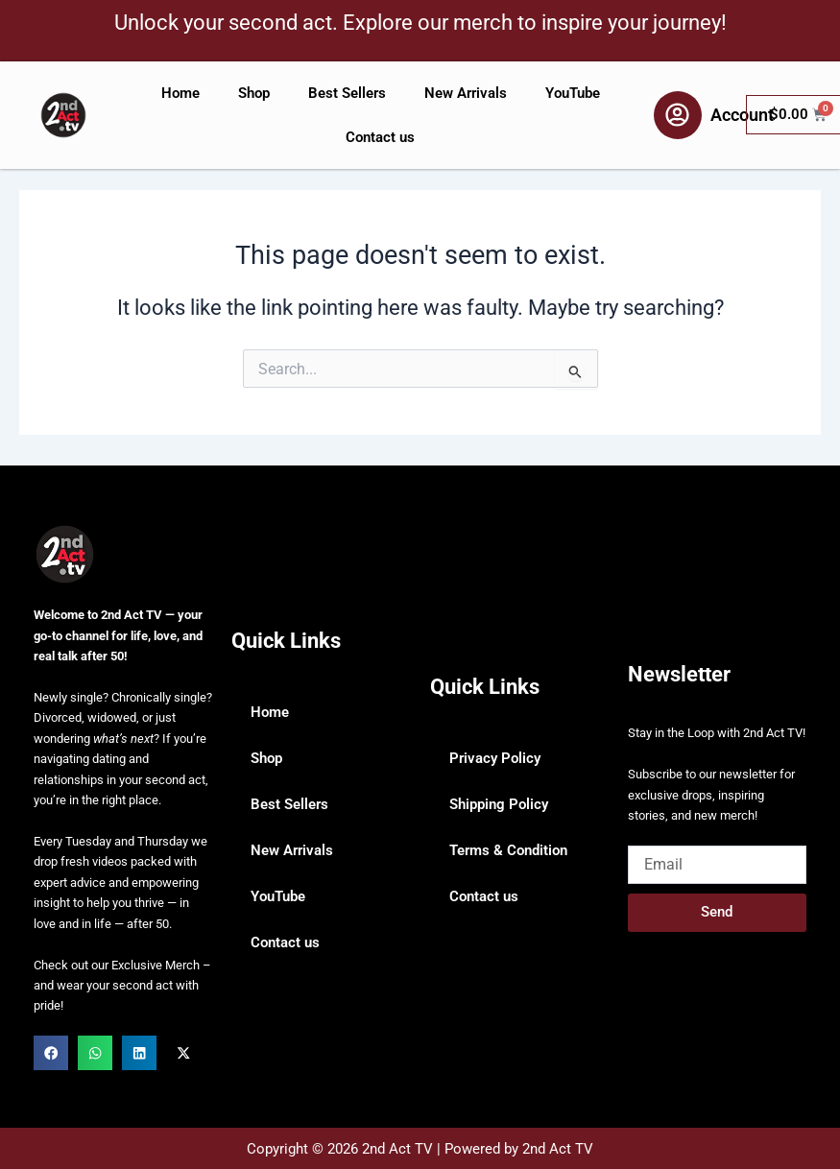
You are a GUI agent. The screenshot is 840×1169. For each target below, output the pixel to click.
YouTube (572, 93)
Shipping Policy (498, 804)
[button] (51, 1053)
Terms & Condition (508, 850)
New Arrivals (465, 93)
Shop (254, 93)
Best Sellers (347, 93)
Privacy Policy (494, 758)
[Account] (678, 115)
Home (180, 93)
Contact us (380, 137)
